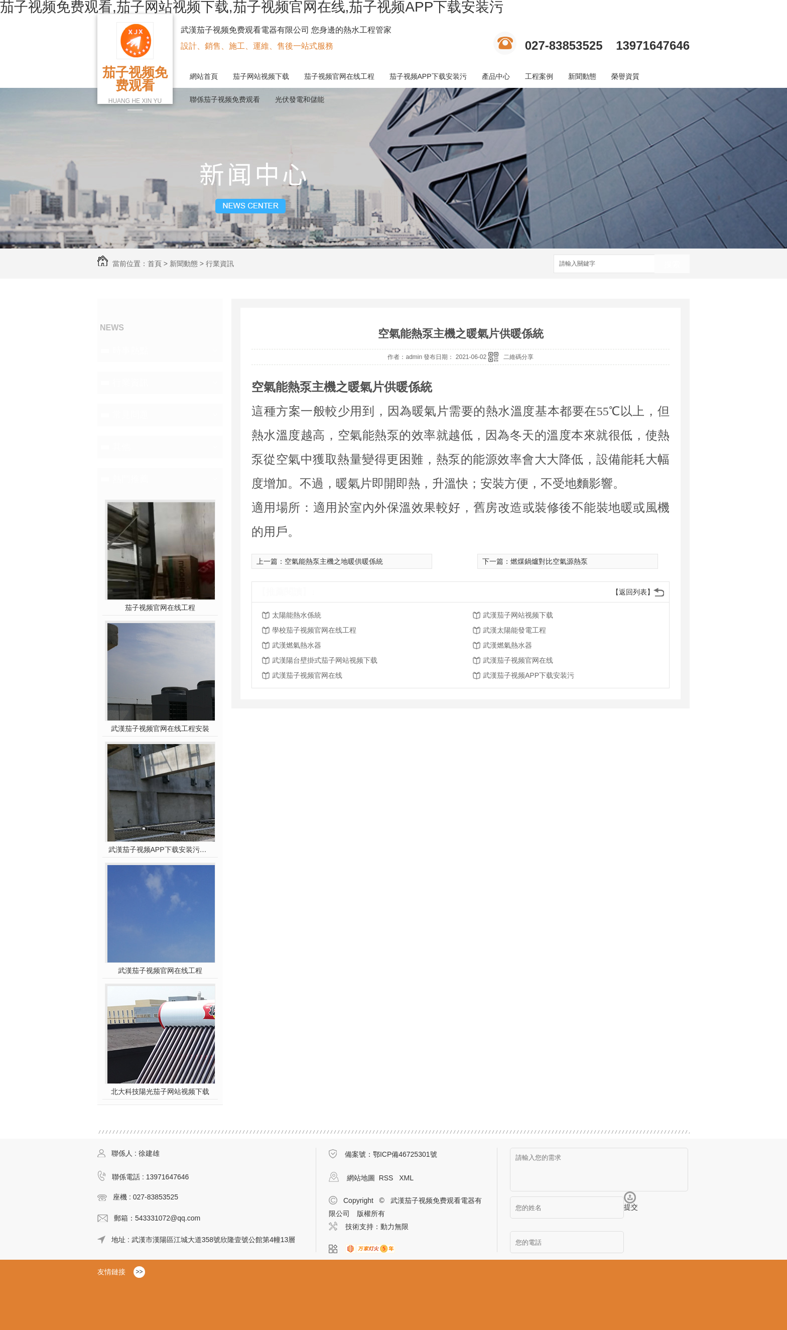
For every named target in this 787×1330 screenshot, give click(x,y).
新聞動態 (582, 76)
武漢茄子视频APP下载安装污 (528, 675)
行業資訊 (220, 264)
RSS (387, 1178)
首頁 (155, 264)
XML (406, 1178)
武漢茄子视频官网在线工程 (160, 970)
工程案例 (539, 76)
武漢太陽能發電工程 (514, 630)
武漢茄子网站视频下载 (518, 615)
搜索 (672, 264)
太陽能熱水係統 (296, 615)
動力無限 (394, 1227)
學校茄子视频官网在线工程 (314, 630)
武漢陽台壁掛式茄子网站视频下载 (324, 660)
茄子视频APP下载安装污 (428, 76)
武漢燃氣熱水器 (296, 645)
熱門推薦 (130, 479)
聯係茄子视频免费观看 (225, 99)
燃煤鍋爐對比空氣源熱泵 (549, 561)
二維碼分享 (518, 356)
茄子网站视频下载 (261, 76)
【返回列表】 (633, 592)
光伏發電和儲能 (299, 99)
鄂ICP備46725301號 (405, 1154)
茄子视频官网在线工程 (339, 76)
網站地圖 (361, 1178)
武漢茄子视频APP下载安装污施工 (160, 849)
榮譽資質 (625, 76)
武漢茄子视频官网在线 (518, 660)
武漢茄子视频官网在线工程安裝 (160, 728)
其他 (121, 447)
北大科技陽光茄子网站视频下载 (160, 1091)
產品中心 (496, 76)
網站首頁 (204, 76)
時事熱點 (130, 350)
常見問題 (130, 415)
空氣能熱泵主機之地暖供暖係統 (334, 561)
